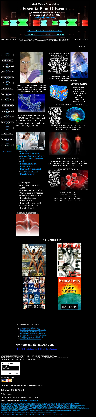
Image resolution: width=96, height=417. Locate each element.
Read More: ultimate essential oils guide (32, 337)
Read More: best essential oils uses (30, 339)
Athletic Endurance (29, 171)
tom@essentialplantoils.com (44, 17)
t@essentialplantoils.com (29, 400)
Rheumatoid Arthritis (29, 153)
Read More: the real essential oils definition (33, 335)
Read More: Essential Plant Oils (29, 328)
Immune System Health (30, 169)
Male (22, 161)
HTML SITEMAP (7, 151)
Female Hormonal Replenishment (28, 165)
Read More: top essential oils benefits (31, 331)
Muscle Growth (27, 174)
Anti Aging (25, 151)
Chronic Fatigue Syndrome (32, 156)
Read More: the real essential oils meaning (32, 333)
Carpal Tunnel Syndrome (31, 158)
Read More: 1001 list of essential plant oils (33, 330)
